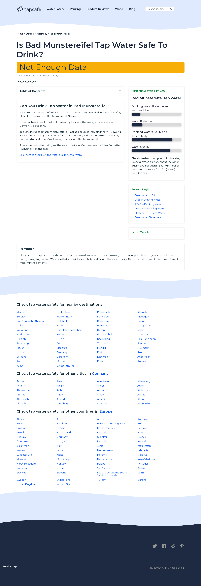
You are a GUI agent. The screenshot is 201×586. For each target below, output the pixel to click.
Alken (100, 394)
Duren (101, 330)
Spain (140, 472)
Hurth (60, 339)
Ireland (141, 441)
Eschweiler (103, 356)
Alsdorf (61, 399)
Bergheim (62, 356)
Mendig (101, 348)
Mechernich (23, 312)
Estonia (21, 432)
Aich (59, 390)
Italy (59, 446)
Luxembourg (24, 454)
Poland (101, 463)
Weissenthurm (65, 365)
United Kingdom (26, 484)
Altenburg (103, 403)
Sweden (21, 479)
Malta (60, 454)
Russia (60, 468)
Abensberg (143, 381)
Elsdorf (101, 352)
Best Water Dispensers (148, 217)
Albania (21, 419)
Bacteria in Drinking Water (150, 213)
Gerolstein (23, 339)
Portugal (142, 463)
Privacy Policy (49, 546)
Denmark (142, 428)
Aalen (60, 381)
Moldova (142, 454)
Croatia (21, 428)
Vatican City (63, 484)
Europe (105, 411)
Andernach (143, 356)
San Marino (103, 468)
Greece (141, 437)
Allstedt (141, 394)
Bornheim (103, 321)
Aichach (101, 390)
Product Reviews (98, 9)
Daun (60, 343)
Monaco (21, 459)
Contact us (25, 546)
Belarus (21, 423)
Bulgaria (142, 423)
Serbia (141, 468)
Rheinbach (103, 312)
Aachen (21, 381)
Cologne (21, 356)
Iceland (101, 441)
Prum (140, 352)
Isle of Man (23, 446)
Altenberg (63, 403)
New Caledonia (146, 459)
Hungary (62, 441)
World (119, 9)
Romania (22, 468)
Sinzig (140, 330)
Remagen (102, 325)
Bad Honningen (146, 339)
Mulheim (62, 361)
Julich (20, 365)
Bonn (140, 321)
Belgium (62, 423)
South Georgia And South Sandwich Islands (112, 474)
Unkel (20, 325)
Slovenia (61, 472)
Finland (101, 432)
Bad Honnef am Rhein (69, 330)
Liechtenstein (105, 450)
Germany (100, 373)
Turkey (101, 479)
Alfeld (60, 394)
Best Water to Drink (146, 195)
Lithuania (142, 450)
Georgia (21, 437)
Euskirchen (63, 312)
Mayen (20, 348)
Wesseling (22, 330)
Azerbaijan (143, 419)
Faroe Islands (64, 432)
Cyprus (61, 428)
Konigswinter (145, 325)
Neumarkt (143, 348)
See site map (9, 566)
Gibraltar (102, 437)
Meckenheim (64, 316)
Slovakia (21, 472)
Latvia (60, 450)
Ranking (75, 9)
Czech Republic (106, 428)
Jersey (100, 446)
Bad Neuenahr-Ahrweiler (31, 321)
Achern (21, 385)
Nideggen (143, 316)
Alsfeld (101, 399)
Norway (61, 463)
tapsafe (29, 9)
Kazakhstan (144, 446)
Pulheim (142, 361)
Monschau (143, 334)
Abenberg (103, 381)
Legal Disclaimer (77, 546)
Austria (101, 419)
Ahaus (100, 385)
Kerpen (61, 334)
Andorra (61, 419)
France (141, 432)
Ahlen (140, 385)
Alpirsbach (23, 399)
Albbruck (142, 390)
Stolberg (62, 352)
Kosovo (21, 450)
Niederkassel (24, 334)
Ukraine (141, 479)
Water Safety (55, 9)
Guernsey (22, 441)
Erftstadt (62, 321)
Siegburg (62, 348)
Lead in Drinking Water (148, 199)
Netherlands (104, 459)
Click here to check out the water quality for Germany (51, 155)
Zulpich (21, 316)
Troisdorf (102, 343)
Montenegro (64, 459)
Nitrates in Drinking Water (150, 208)
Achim (60, 385)
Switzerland (64, 479)
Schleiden (103, 316)
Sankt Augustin (26, 343)
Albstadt (21, 394)
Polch (20, 361)
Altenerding (144, 403)
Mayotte (102, 454)
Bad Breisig (103, 339)
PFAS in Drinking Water (148, 204)
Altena (141, 399)
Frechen (142, 343)
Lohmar (21, 352)
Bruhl (60, 325)
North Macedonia (27, 463)
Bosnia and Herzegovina (111, 423)
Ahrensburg (24, 390)
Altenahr (142, 312)
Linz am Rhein (105, 334)
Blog (132, 9)
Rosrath (101, 361)
